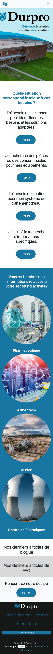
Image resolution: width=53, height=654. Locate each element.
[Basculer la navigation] (48, 4)
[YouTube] (29, 623)
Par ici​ (26, 139)
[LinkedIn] (23, 623)
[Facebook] (17, 623)
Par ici (26, 178)
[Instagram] (35, 623)
